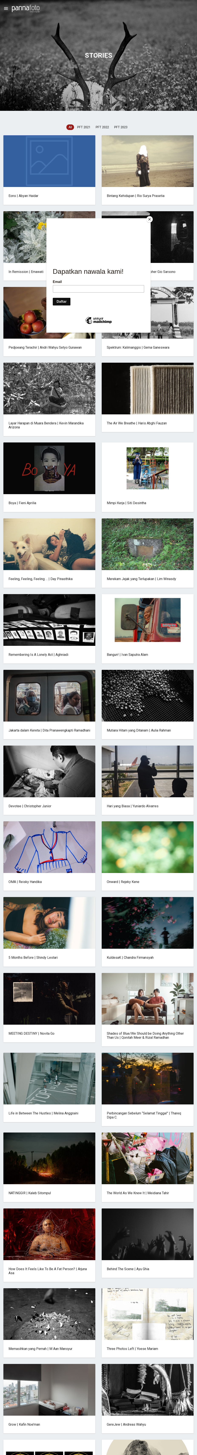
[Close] (149, 219)
